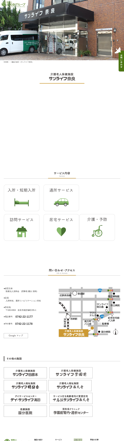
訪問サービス (60, 415)
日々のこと (78, 409)
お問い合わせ (79, 414)
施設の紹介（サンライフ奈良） (23, 62)
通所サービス (60, 412)
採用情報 (93, 409)
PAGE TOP (114, 424)
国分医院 (37, 427)
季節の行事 (94, 407)
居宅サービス (60, 417)
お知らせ (77, 412)
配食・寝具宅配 (61, 425)
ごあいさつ (78, 407)
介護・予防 (59, 420)
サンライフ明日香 (41, 417)
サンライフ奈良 (40, 410)
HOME (6, 62)
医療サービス (60, 422)
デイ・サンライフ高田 (42, 422)
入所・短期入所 (61, 410)
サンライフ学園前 (41, 415)
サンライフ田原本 (41, 412)
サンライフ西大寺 (41, 420)
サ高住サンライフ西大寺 (43, 425)
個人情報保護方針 (97, 412)
